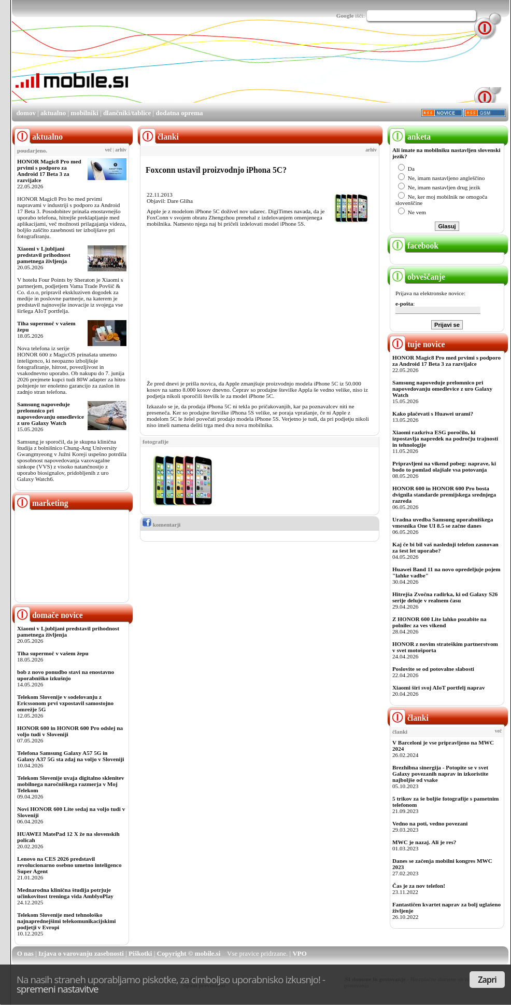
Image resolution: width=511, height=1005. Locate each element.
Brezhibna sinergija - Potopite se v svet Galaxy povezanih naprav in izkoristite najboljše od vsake (440, 773)
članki (409, 717)
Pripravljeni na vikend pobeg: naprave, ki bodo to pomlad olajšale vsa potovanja (444, 466)
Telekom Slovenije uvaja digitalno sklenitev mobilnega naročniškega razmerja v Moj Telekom (70, 784)
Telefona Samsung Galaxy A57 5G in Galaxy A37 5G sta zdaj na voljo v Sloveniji (70, 756)
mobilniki (84, 113)
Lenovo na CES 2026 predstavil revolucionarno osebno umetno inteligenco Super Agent (69, 865)
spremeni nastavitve (57, 988)
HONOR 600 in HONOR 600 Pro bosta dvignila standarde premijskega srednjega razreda (444, 494)
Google (345, 15)
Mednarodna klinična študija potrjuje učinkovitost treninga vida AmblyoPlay (65, 893)
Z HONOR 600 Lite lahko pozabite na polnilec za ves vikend (439, 622)
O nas (25, 953)
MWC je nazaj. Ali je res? (424, 842)
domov (26, 113)
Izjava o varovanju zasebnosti (81, 953)
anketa (410, 136)
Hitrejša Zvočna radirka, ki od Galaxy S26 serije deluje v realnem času (445, 597)
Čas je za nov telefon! (418, 886)
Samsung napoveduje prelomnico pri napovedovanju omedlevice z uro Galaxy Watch (50, 413)
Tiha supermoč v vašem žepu (53, 653)
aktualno (53, 113)
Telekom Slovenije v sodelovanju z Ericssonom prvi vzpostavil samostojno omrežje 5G (65, 703)
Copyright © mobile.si (189, 953)
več (108, 150)
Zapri (487, 979)
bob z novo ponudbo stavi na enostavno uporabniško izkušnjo (65, 675)
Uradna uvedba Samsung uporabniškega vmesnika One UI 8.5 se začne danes (442, 522)
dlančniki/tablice (127, 113)
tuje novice (417, 344)
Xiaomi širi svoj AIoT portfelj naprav (438, 687)
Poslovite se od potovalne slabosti (433, 669)
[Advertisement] (167, 69)
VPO (299, 953)
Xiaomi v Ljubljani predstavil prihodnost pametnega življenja (43, 254)
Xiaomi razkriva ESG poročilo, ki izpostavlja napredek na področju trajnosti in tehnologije (445, 438)
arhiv (120, 150)
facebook (414, 245)
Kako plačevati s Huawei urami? (432, 413)
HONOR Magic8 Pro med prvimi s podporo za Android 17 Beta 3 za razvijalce (49, 170)
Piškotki (140, 953)
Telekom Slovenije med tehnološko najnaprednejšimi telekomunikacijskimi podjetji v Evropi (66, 921)
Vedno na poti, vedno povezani (429, 823)
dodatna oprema (179, 113)
